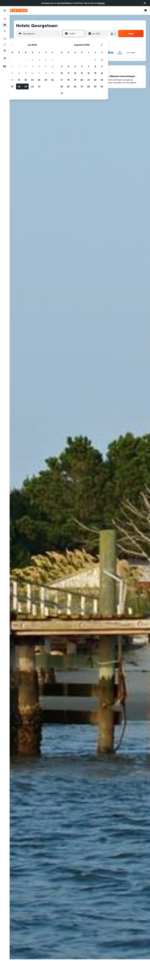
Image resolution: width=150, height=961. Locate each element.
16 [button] (32, 73)
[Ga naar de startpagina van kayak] (18, 10)
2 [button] (32, 59)
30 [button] (32, 86)
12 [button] (52, 66)
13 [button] (12, 73)
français (101, 3)
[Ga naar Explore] (4, 38)
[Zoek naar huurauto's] (4, 31)
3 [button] (39, 59)
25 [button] (46, 79)
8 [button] (25, 66)
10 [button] (39, 66)
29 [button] (25, 86)
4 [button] (45, 59)
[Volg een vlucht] (4, 44)
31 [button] (39, 86)
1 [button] (25, 59)
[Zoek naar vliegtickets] (4, 19)
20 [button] (12, 79)
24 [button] (39, 79)
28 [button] (19, 86)
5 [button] (52, 59)
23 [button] (32, 79)
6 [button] (12, 66)
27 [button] (12, 86)
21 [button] (19, 79)
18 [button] (46, 73)
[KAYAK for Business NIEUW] (4, 50)
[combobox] (41, 33)
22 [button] (25, 79)
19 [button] (52, 73)
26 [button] (52, 79)
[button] (145, 3)
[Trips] (4, 58)
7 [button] (19, 66)
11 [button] (46, 66)
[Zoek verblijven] (4, 25)
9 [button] (32, 66)
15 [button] (26, 73)
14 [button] (19, 73)
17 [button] (39, 73)
